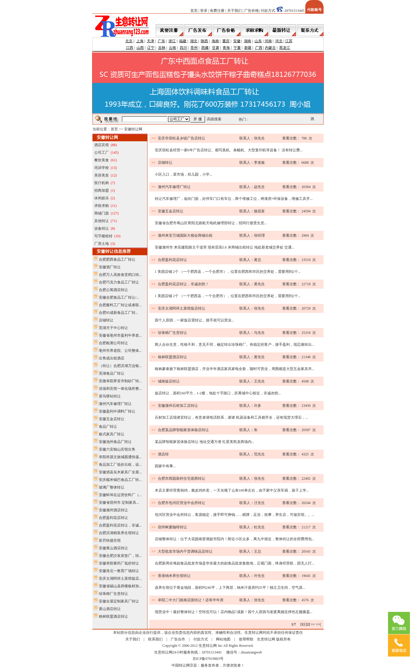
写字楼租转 (103, 236)
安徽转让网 (133, 129)
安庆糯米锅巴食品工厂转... (120, 480)
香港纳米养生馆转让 (174, 576)
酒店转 (163, 454)
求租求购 (101, 206)
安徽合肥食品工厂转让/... (119, 297)
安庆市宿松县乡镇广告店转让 (181, 138)
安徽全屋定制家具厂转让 (119, 601)
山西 (140, 48)
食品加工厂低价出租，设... (120, 464)
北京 (129, 41)
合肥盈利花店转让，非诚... (120, 525)
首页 (194, 11)
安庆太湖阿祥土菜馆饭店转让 (181, 308)
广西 (258, 48)
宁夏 (237, 48)
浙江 (172, 41)
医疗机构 (101, 183)
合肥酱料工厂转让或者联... (120, 305)
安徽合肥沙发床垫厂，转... (120, 556)
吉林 (161, 48)
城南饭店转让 (169, 381)
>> (313, 624)
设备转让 (101, 228)
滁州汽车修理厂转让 (115, 404)
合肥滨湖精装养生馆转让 (119, 533)
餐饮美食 (101, 160)
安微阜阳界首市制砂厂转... (120, 381)
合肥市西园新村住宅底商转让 (181, 478)
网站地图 (223, 639)
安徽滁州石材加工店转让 (178, 405)
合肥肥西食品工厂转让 (117, 259)
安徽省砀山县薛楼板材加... (120, 586)
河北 (279, 41)
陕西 (204, 41)
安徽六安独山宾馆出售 (117, 449)
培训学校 (101, 168)
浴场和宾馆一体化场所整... (120, 388)
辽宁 (150, 48)
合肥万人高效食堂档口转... (120, 275)
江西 (129, 48)
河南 (268, 41)
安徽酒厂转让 (110, 267)
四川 (183, 48)
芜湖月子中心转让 (113, 328)
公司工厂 (101, 152)
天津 (150, 41)
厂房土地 (101, 244)
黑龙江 (284, 48)
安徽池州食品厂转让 (115, 442)
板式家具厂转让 (111, 434)
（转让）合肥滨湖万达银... (120, 366)
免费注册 (217, 11)
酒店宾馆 (101, 145)
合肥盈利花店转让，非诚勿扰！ (183, 284)
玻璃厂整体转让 (111, 487)
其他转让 (101, 221)
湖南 (247, 41)
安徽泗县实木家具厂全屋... (120, 472)
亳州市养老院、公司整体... (120, 350)
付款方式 (268, 11)
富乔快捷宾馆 (110, 540)
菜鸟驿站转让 (110, 396)
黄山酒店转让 (110, 609)
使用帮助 (246, 639)
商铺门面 (101, 213)
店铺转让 (106, 320)
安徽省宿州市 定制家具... (119, 502)
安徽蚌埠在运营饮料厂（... (120, 495)
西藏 (205, 48)
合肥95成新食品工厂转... (118, 312)
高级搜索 (214, 119)
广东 (161, 41)
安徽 (237, 41)
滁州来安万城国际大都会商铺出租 (185, 235)
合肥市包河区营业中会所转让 (181, 503)
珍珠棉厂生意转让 (113, 594)
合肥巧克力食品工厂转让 (119, 282)
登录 (203, 11)
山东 (258, 41)
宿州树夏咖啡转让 (172, 527)
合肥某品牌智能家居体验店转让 (183, 430)
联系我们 (155, 639)
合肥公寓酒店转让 (113, 290)
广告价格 (251, 11)
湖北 (193, 41)
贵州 (194, 48)
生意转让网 (266, 639)
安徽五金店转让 (111, 419)
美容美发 (101, 175)
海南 (215, 41)
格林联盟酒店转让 (113, 616)
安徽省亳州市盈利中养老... (120, 335)
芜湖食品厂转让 (111, 373)
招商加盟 (101, 190)
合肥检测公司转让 (113, 343)
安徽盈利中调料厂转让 (117, 411)
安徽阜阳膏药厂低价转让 (119, 563)
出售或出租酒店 (111, 358)
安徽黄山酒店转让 (113, 548)
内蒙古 (270, 48)
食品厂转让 (108, 426)
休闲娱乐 (101, 198)
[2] (308, 624)
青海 (226, 48)
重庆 (226, 41)
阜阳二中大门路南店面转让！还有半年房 (191, 600)
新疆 (247, 48)
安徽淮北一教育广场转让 (119, 571)
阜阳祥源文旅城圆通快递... (120, 457)
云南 (172, 48)
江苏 (289, 41)
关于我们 (234, 11)
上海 (140, 41)
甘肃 (215, 48)
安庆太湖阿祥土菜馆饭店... (120, 578)
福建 (182, 41)
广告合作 (178, 639)
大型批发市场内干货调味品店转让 (185, 551)
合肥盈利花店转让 (113, 518)
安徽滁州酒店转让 (113, 510)
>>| (318, 624)
